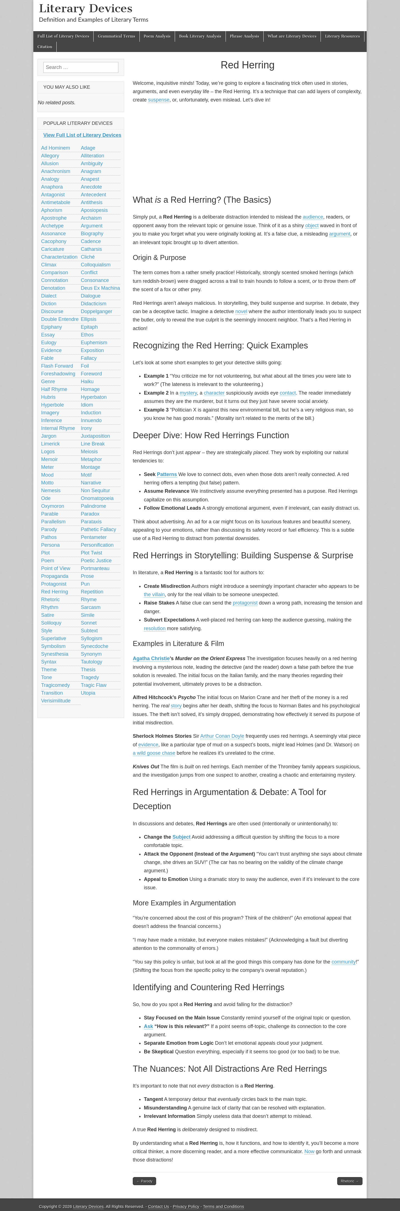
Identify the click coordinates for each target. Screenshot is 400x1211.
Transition (52, 693)
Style (46, 630)
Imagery (50, 412)
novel (241, 311)
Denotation (53, 288)
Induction (91, 412)
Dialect (48, 296)
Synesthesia (54, 654)
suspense (158, 100)
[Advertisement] (247, 148)
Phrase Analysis (244, 36)
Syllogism (91, 638)
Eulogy (48, 342)
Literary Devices (85, 8)
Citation (45, 46)
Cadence (91, 241)
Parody (49, 529)
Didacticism (93, 303)
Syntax (48, 662)
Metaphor (91, 459)
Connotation (54, 280)
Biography (92, 233)
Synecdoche (94, 646)
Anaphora (52, 187)
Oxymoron (52, 506)
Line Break (93, 444)
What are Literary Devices (292, 36)
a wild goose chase (154, 753)
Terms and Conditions (223, 1206)
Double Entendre (60, 319)
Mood (47, 475)
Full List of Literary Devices (63, 36)
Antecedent (93, 194)
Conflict (89, 272)
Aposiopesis (94, 210)
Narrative (91, 483)
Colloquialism (96, 265)
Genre (48, 381)
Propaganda (54, 576)
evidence (148, 744)
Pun (85, 584)
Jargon (48, 436)
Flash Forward (57, 366)
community (344, 962)
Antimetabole (55, 202)
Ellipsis (88, 319)
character (214, 393)
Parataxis (91, 521)
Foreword (91, 374)
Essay (48, 335)
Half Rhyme (54, 389)
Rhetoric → (350, 1181)
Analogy (50, 179)
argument (339, 234)
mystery (188, 393)
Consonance (95, 280)
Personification (97, 545)
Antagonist (53, 194)
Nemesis (51, 490)
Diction (48, 303)
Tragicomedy (55, 685)
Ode (46, 498)
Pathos (49, 537)
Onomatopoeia (97, 498)
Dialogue (91, 296)
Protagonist (53, 584)
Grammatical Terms (116, 36)
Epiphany (51, 327)
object (312, 225)
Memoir (49, 459)
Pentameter (94, 537)
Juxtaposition (95, 436)
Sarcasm (91, 607)
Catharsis (91, 249)
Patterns (167, 474)
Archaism (91, 218)
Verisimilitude (56, 701)
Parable (49, 514)
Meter (47, 467)
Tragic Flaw (93, 685)
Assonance (53, 233)
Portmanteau (95, 568)
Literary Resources (342, 36)
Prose (87, 576)
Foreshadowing (58, 374)
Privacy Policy (186, 1206)
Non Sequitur (95, 490)
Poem (47, 560)
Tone (46, 677)
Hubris (48, 397)
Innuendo (91, 420)
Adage (88, 148)
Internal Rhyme (58, 428)
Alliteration (92, 156)
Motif (86, 475)
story (176, 706)
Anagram (91, 171)
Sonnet (89, 623)
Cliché (88, 257)
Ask (148, 1026)
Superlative (53, 638)
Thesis (88, 669)
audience (313, 217)
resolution (155, 628)
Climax (48, 265)
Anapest (90, 179)
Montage (90, 467)
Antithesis (91, 202)
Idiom (87, 405)
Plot (45, 553)
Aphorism (51, 210)
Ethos (87, 335)
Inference (51, 420)
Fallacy (89, 358)
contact (288, 393)
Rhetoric (50, 599)
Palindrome (93, 506)
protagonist (245, 603)
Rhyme (89, 599)
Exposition (92, 350)
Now (309, 1151)
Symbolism (53, 646)
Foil (85, 366)
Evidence (51, 350)
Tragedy (90, 677)
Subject (181, 837)
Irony (86, 428)
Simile (87, 615)
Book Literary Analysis (200, 36)
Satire (47, 615)
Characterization (59, 257)
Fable (47, 358)
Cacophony (53, 241)
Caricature (52, 249)
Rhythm (49, 607)
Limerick (50, 444)
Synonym (91, 654)
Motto (47, 483)
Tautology (91, 662)
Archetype (52, 226)
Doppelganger (96, 311)
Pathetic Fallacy (98, 529)
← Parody (144, 1181)
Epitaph (89, 327)
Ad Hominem (55, 148)
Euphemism (94, 342)
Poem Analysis (157, 36)
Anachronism (55, 171)
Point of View (55, 568)
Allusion (50, 163)
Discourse (52, 311)
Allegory (50, 156)
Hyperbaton (94, 397)
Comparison (54, 272)
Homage (90, 389)
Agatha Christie (151, 658)
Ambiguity (92, 163)
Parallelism (53, 521)
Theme (49, 669)
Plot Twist (91, 553)
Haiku (87, 381)
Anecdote (91, 187)
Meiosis (89, 451)
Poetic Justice (96, 560)
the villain (154, 594)
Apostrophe (54, 218)
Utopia (88, 693)
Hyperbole (52, 405)
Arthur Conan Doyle (222, 736)
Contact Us (158, 1206)
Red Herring (54, 592)
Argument (91, 226)
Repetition (92, 592)
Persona (50, 545)
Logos (48, 451)
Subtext (89, 630)
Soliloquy (51, 623)
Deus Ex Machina (100, 288)
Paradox (90, 514)
